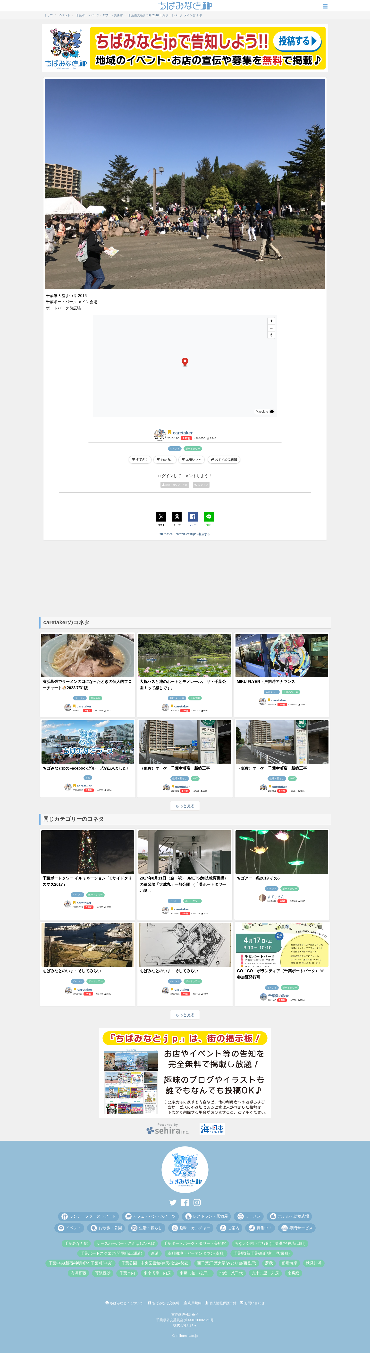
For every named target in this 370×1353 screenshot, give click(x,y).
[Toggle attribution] (272, 412)
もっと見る (185, 806)
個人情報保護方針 (220, 1303)
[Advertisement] (185, 578)
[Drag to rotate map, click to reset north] (271, 335)
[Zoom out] (271, 328)
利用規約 (193, 1303)
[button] (185, 362)
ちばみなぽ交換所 (163, 1303)
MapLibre (262, 411)
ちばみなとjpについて (124, 1303)
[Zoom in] (271, 320)
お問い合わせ (252, 1303)
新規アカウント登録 (175, 484)
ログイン (201, 484)
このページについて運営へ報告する (185, 534)
